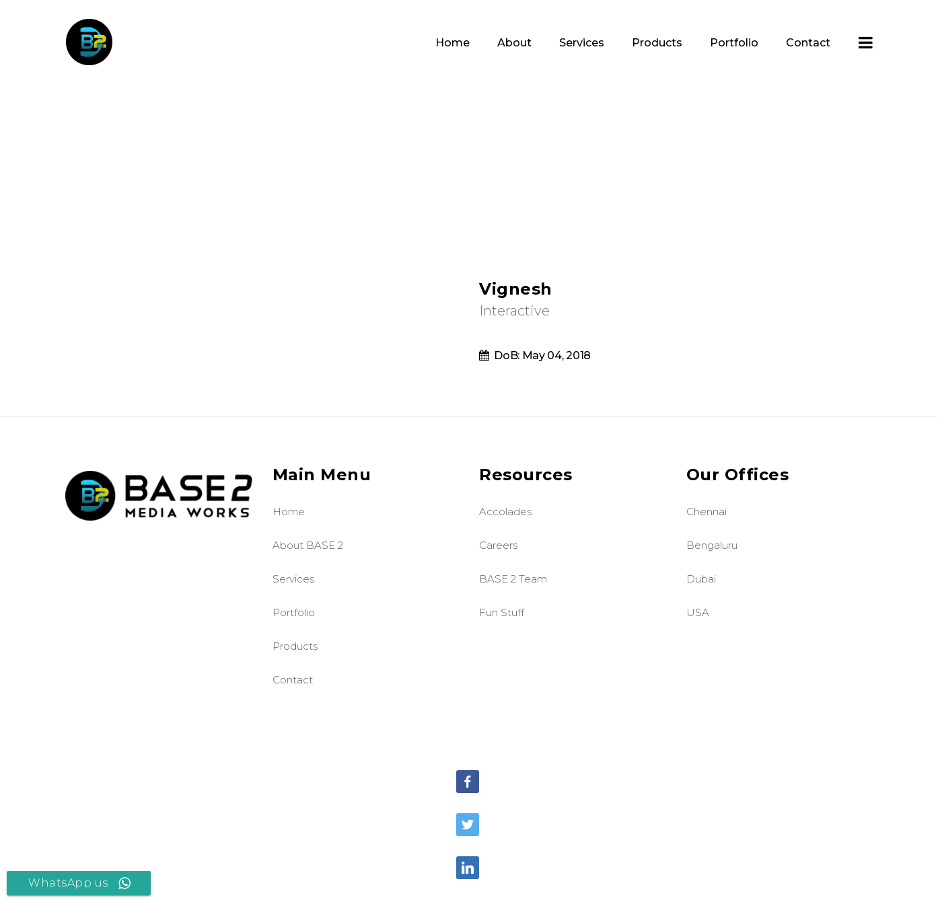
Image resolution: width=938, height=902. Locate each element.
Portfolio (294, 612)
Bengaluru (711, 545)
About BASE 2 (308, 545)
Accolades (505, 511)
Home (289, 511)
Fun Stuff (501, 612)
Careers (498, 545)
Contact (293, 679)
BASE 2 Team (513, 578)
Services (293, 578)
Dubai (701, 578)
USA (697, 612)
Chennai (706, 511)
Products (295, 646)
